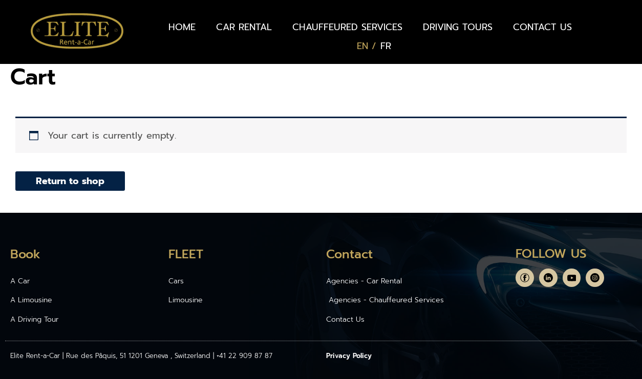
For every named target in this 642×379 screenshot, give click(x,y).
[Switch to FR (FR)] (385, 46)
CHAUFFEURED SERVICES (347, 27)
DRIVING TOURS (458, 27)
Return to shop (70, 181)
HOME (182, 27)
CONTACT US (542, 27)
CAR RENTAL (244, 27)
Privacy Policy (349, 356)
